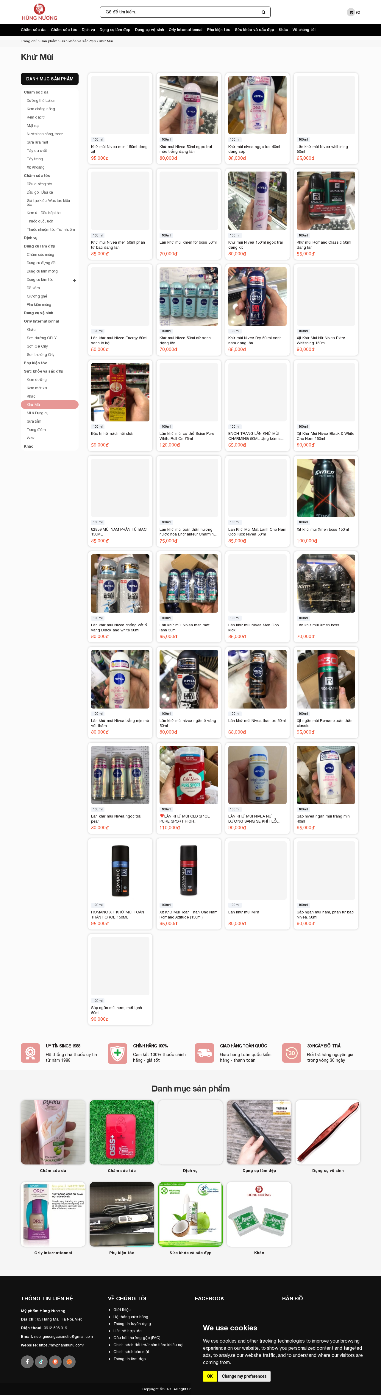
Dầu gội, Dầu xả (40, 192)
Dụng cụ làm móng (42, 271)
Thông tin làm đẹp (127, 1359)
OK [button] (210, 1376)
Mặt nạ (32, 125)
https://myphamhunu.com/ (61, 1345)
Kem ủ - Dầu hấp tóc (43, 213)
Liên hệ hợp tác (125, 1331)
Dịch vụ (88, 29)
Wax (31, 438)
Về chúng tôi (304, 29)
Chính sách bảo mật (129, 1351)
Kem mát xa (37, 388)
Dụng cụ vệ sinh (149, 29)
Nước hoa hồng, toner (45, 134)
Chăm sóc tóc (64, 29)
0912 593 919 (55, 1328)
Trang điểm (36, 429)
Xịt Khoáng (35, 167)
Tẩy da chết (37, 150)
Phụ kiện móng (39, 304)
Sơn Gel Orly (37, 346)
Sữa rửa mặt (37, 142)
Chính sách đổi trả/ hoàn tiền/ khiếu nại (146, 1345)
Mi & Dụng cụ (37, 413)
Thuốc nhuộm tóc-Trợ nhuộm (51, 229)
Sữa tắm (34, 421)
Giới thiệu (120, 1309)
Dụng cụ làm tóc (51, 280)
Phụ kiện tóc (218, 29)
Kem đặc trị (36, 117)
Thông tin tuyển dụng (130, 1323)
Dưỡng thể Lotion (41, 100)
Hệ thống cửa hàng (128, 1317)
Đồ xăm (33, 288)
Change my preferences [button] (244, 1376)
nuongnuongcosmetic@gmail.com (63, 1336)
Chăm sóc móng (40, 254)
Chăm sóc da (33, 29)
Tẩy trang (35, 159)
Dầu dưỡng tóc (39, 184)
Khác (283, 29)
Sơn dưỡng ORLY (42, 338)
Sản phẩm (48, 41)
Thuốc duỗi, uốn (40, 221)
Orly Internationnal (185, 29)
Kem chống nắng (41, 109)
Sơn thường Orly (40, 354)
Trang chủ (29, 41)
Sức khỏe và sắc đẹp (254, 29)
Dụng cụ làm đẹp (115, 29)
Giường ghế (37, 296)
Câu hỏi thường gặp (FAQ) (134, 1337)
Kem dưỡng (37, 379)
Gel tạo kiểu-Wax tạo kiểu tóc (48, 202)
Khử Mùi (106, 41)
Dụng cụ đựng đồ (41, 263)
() (353, 12)
